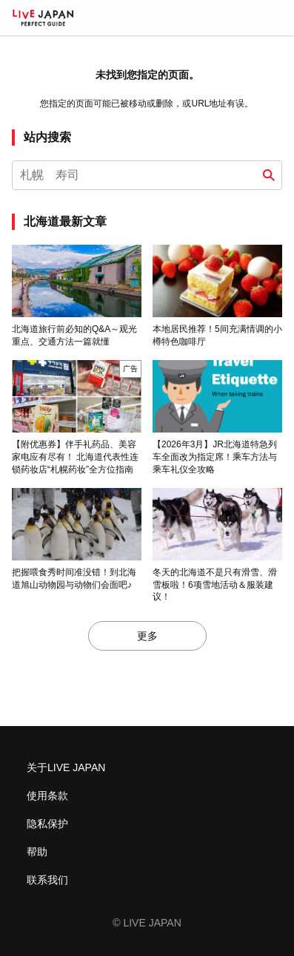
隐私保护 (47, 824)
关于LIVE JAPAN (66, 767)
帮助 (37, 852)
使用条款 (47, 795)
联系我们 (47, 880)
